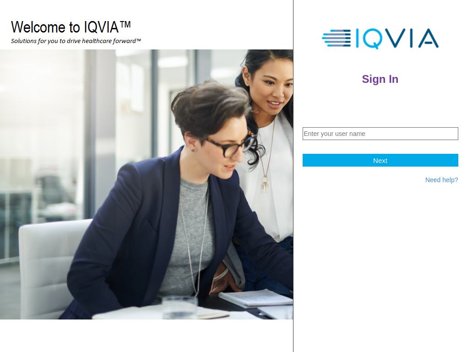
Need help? (441, 180)
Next (380, 160)
